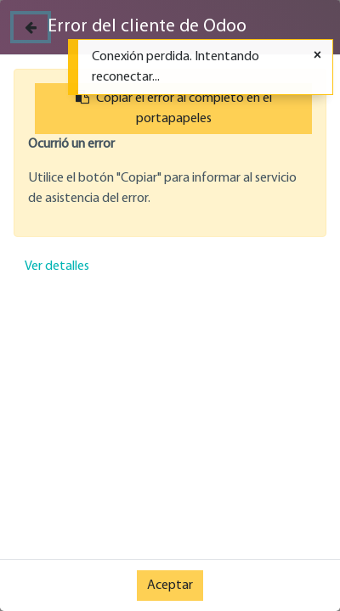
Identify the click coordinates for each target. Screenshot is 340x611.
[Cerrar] (31, 27)
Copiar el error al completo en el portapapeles (174, 108)
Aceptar (170, 585)
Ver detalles (57, 266)
